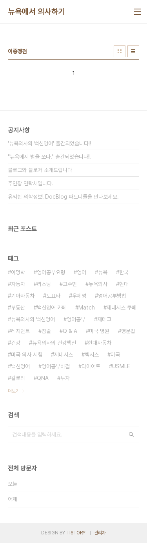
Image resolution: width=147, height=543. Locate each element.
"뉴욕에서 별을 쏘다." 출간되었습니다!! (49, 157)
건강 (15, 343)
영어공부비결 (56, 366)
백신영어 (20, 366)
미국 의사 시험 (26, 354)
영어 (81, 272)
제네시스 (63, 354)
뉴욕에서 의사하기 (36, 12)
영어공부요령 (51, 272)
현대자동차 (99, 343)
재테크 (104, 319)
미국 (115, 354)
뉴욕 (102, 272)
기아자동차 (22, 296)
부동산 (18, 307)
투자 (65, 378)
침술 (46, 331)
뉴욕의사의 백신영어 (33, 319)
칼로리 (18, 378)
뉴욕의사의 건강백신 (54, 343)
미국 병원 (99, 331)
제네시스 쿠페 (121, 307)
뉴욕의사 (98, 284)
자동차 (18, 284)
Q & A (70, 331)
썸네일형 (119, 51)
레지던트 (20, 331)
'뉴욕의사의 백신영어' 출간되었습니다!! (49, 143)
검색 (131, 434)
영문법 (128, 331)
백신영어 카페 (52, 307)
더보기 (14, 391)
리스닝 (44, 284)
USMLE (121, 366)
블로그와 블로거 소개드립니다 (40, 170)
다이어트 (91, 366)
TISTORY (75, 533)
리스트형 (133, 51)
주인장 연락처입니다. (30, 183)
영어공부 (76, 319)
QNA (43, 378)
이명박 (18, 272)
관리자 (100, 533)
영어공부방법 (112, 296)
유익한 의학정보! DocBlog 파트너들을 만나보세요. (63, 197)
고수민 (70, 284)
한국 (124, 272)
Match (86, 307)
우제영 (79, 296)
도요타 (53, 296)
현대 (124, 284)
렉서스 (92, 354)
